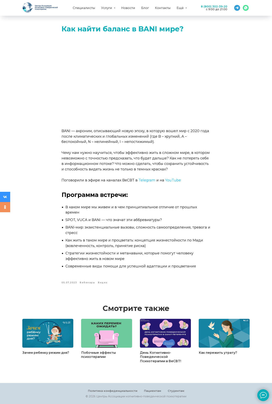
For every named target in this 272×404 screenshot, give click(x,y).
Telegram (147, 180)
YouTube (173, 180)
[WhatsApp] (246, 8)
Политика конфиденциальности (112, 391)
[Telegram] (237, 8)
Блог (145, 8)
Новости (128, 8)
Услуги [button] (107, 8)
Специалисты (84, 8)
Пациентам (152, 391)
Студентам (176, 391)
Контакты (163, 8)
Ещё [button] (180, 8)
